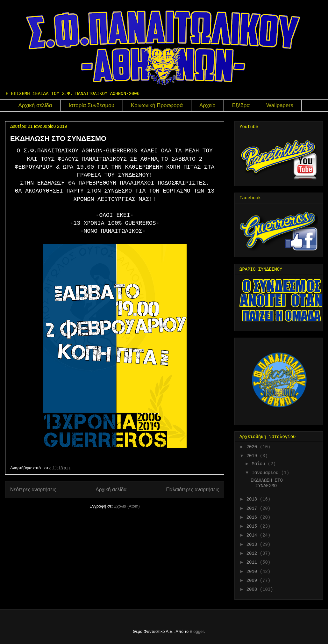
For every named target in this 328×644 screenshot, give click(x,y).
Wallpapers (279, 105)
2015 (253, 526)
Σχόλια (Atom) (127, 506)
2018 (253, 499)
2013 (253, 544)
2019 (253, 455)
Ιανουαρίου (266, 472)
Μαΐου (259, 463)
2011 (253, 562)
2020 (253, 447)
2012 (253, 553)
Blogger (197, 631)
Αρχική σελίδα (35, 105)
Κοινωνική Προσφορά (157, 105)
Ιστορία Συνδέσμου (92, 105)
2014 (253, 535)
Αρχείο (207, 105)
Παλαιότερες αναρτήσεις (192, 489)
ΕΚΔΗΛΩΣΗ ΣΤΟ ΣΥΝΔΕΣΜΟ (58, 139)
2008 (253, 589)
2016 (253, 517)
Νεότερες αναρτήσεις (33, 489)
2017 (253, 508)
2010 (253, 571)
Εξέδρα (241, 105)
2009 (253, 580)
